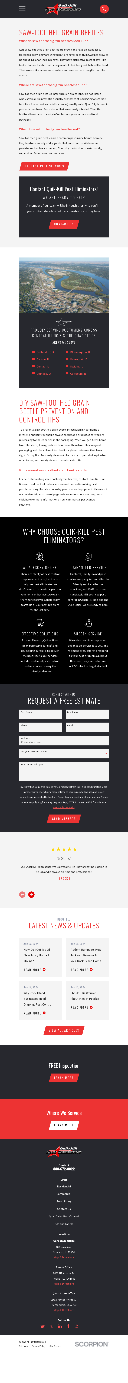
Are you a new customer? (34, 752)
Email (70, 725)
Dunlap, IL (43, 367)
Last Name (72, 712)
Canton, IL (43, 360)
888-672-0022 (64, 1170)
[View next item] (31, 895)
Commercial (64, 1195)
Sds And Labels (64, 1225)
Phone (24, 725)
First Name (26, 712)
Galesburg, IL (78, 374)
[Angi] (85, 1328)
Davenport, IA (78, 360)
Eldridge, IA (44, 374)
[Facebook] (68, 1328)
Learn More (64, 1079)
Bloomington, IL (80, 353)
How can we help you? (32, 765)
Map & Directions (64, 1259)
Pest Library (64, 1203)
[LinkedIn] (60, 1328)
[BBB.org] (77, 1328)
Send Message (64, 819)
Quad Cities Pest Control (64, 1218)
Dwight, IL (76, 367)
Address (25, 738)
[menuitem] (23, 1348)
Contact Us (64, 1210)
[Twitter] (51, 1328)
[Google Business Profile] (43, 1328)
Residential (64, 1188)
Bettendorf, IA (45, 353)
